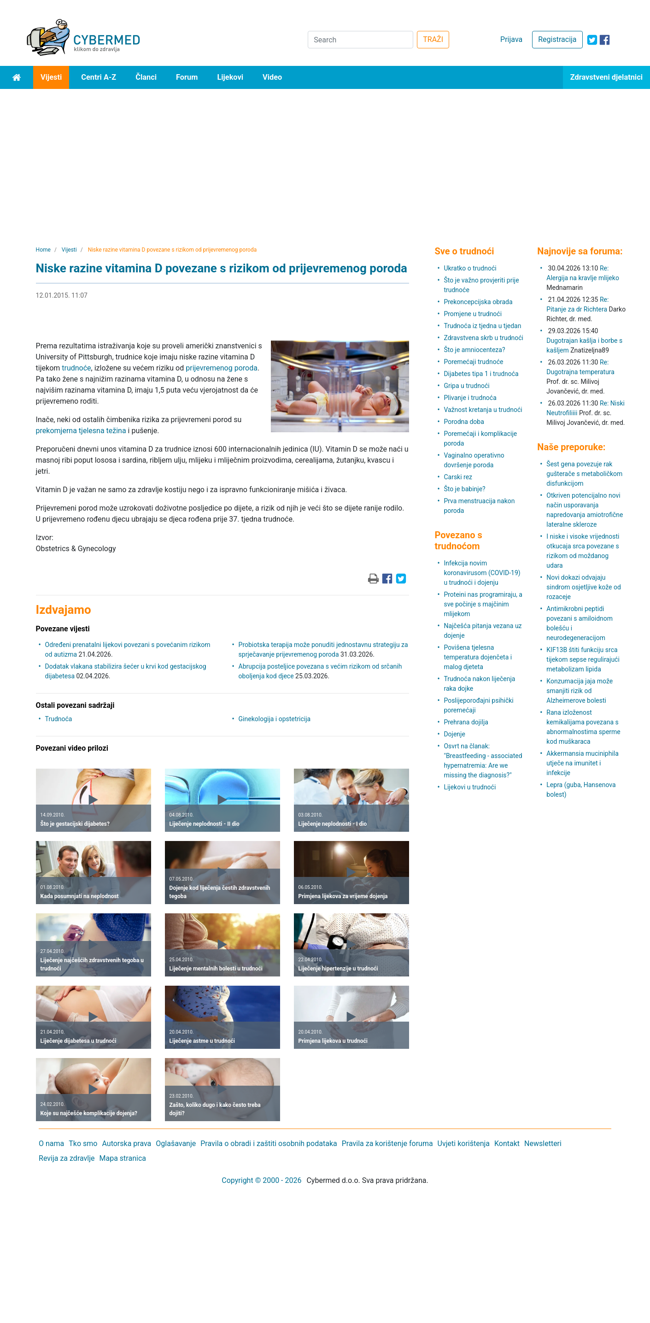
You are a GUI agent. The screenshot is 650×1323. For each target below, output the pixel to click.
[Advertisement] (325, 158)
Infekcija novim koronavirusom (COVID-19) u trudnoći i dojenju (482, 572)
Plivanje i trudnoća (470, 397)
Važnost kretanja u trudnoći (483, 409)
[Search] (360, 39)
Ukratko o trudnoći (470, 268)
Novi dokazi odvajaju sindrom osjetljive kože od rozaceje (583, 587)
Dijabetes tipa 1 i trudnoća (481, 373)
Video (272, 77)
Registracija (557, 39)
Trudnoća (58, 719)
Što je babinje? (464, 489)
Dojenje (454, 734)
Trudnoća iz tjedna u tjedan (482, 325)
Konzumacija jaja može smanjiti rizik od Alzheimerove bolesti (579, 690)
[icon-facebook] (604, 40)
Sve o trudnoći (464, 251)
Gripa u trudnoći (466, 385)
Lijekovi (230, 77)
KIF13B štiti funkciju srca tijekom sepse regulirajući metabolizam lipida (583, 659)
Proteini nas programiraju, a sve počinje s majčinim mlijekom (483, 604)
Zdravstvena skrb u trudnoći (483, 337)
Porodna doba (464, 421)
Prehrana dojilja (466, 722)
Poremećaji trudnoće (473, 361)
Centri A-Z (98, 77)
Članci (146, 77)
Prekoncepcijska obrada (478, 302)
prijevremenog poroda (222, 368)
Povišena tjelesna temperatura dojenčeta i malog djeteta (478, 657)
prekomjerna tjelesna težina (81, 430)
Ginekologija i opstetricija (275, 719)
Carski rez (458, 477)
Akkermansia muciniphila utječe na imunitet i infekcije (582, 763)
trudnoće (76, 368)
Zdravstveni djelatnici (606, 77)
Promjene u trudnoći (473, 314)
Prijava (511, 39)
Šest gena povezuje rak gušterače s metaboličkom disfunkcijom (584, 473)
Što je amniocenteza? (474, 349)
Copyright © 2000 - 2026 (261, 1180)
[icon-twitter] (592, 40)
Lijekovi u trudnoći (470, 787)
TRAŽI (433, 39)
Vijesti (51, 77)
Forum (187, 77)
